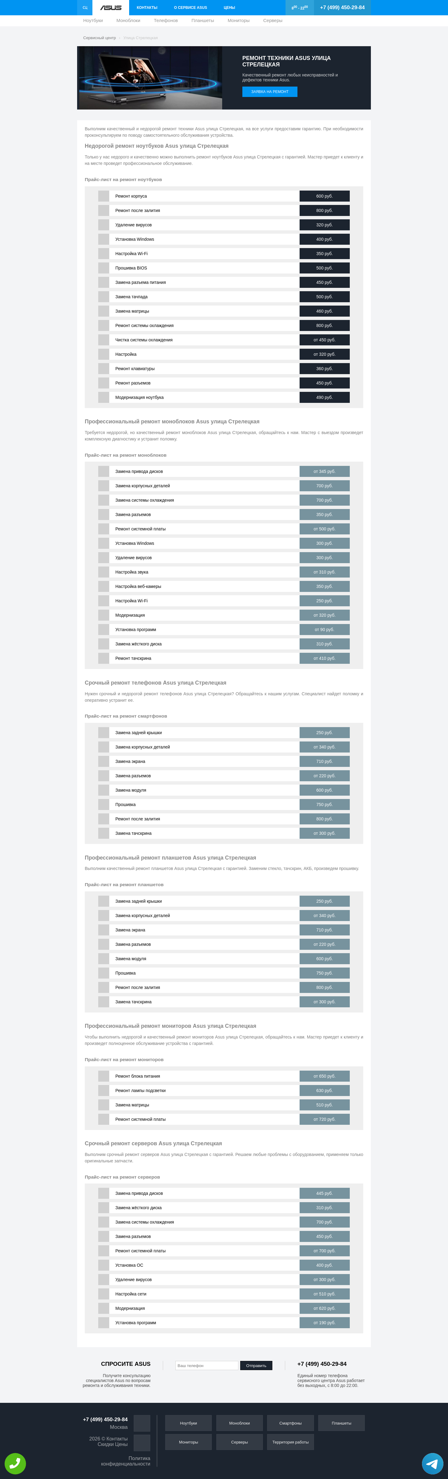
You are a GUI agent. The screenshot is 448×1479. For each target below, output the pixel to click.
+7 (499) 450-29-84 (342, 7)
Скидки (106, 1444)
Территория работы (290, 1442)
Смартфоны (290, 1423)
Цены (229, 8)
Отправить (256, 1365)
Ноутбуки (93, 22)
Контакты (147, 8)
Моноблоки (128, 22)
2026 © (97, 1438)
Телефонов (166, 22)
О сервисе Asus (190, 8)
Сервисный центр (99, 37)
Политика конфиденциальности (125, 1461)
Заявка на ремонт (270, 92)
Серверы (272, 22)
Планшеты (203, 22)
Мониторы (239, 22)
